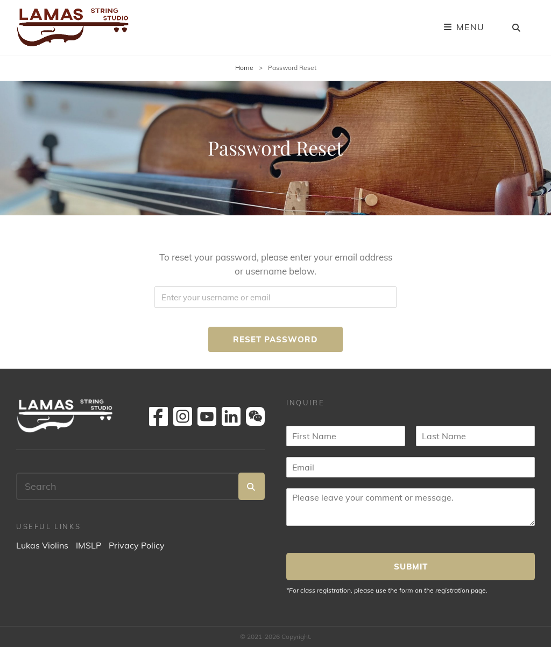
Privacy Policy (137, 545)
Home (244, 68)
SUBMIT (411, 566)
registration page (460, 590)
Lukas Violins (42, 545)
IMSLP (88, 545)
